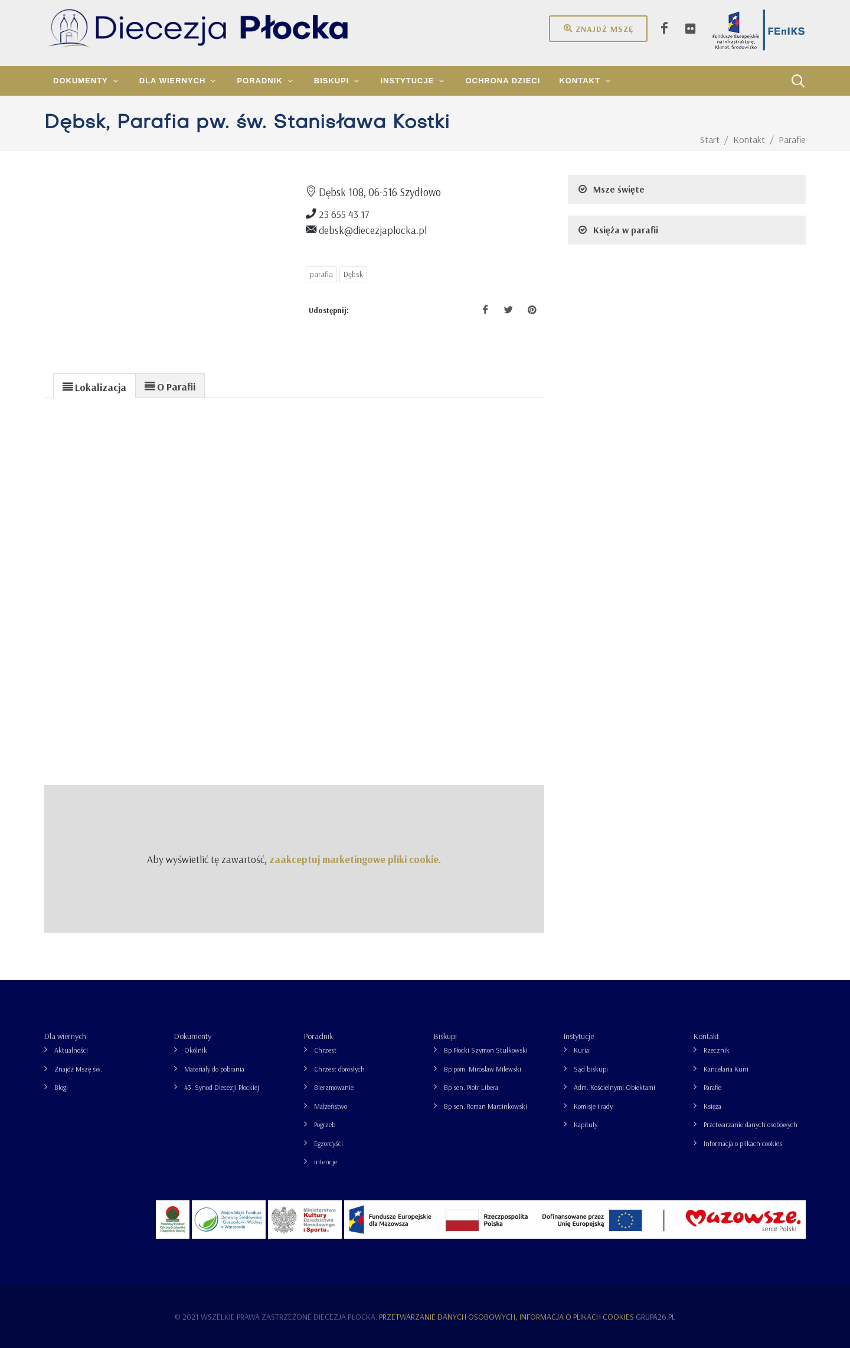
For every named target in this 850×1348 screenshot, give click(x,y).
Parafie (712, 1087)
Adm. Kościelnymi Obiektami (614, 1087)
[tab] (94, 385)
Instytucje (579, 1036)
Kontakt (706, 1036)
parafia (321, 274)
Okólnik (195, 1050)
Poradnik (318, 1036)
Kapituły (585, 1124)
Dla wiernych (65, 1036)
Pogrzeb (324, 1124)
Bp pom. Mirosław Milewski (482, 1068)
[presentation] (94, 386)
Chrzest (325, 1050)
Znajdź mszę (598, 28)
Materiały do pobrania (214, 1068)
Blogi (61, 1087)
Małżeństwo (330, 1106)
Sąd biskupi (591, 1068)
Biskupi (445, 1036)
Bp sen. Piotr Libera (471, 1087)
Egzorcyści (328, 1143)
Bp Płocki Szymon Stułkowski (486, 1050)
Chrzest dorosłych (339, 1068)
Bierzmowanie (334, 1087)
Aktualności (71, 1050)
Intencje (325, 1161)
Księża (712, 1106)
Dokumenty (192, 1036)
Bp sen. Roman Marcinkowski (485, 1106)
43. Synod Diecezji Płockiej (221, 1087)
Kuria (581, 1050)
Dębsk (353, 274)
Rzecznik (717, 1050)
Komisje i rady (593, 1106)
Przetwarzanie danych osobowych (750, 1124)
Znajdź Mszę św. (78, 1068)
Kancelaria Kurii (726, 1068)
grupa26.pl (655, 1316)
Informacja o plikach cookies (743, 1143)
